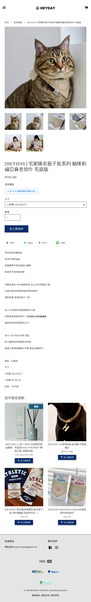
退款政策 (55, 595)
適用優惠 (9, 184)
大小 (7, 199)
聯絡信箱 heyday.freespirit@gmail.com (21, 547)
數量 (7, 212)
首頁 (7, 22)
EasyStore (63, 590)
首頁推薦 (18, 22)
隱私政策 (45, 595)
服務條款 (36, 595)
